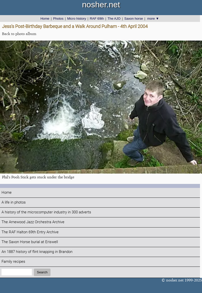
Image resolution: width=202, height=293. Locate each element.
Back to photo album (19, 33)
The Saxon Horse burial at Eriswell (30, 242)
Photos (58, 18)
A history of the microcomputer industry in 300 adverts (46, 212)
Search (42, 272)
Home (44, 18)
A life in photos (14, 202)
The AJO (114, 18)
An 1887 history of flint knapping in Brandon (37, 252)
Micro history (76, 18)
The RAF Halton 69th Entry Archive (30, 232)
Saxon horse (133, 18)
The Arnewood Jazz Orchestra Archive (33, 222)
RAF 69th (97, 18)
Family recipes (13, 261)
